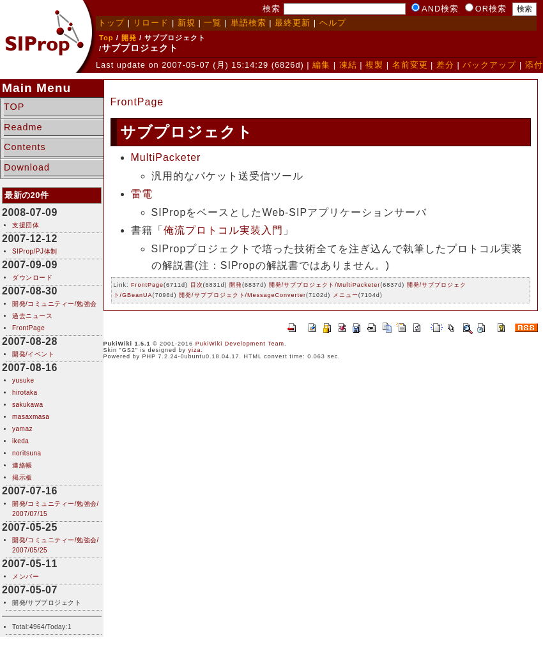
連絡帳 (22, 465)
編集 (321, 65)
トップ (111, 22)
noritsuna (27, 453)
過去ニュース (32, 315)
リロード (151, 22)
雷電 (142, 193)
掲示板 (22, 477)
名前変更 (410, 65)
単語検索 (248, 22)
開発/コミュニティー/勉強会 (54, 303)
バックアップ (489, 65)
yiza (194, 350)
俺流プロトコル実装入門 (223, 230)
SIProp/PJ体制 (34, 251)
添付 (534, 65)
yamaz (22, 428)
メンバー (25, 576)
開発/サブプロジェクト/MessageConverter (242, 295)
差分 (445, 65)
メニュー (345, 295)
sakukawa (27, 404)
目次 (196, 285)
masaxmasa (30, 416)
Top (106, 38)
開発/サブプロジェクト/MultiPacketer (325, 285)
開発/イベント (33, 354)
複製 (374, 65)
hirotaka (25, 392)
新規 (186, 22)
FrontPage (28, 327)
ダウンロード (32, 277)
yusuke (23, 380)
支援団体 (25, 225)
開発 (129, 38)
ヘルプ (332, 22)
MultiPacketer (166, 157)
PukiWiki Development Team (239, 343)
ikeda (20, 441)
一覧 (213, 22)
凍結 (348, 65)
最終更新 (292, 22)
